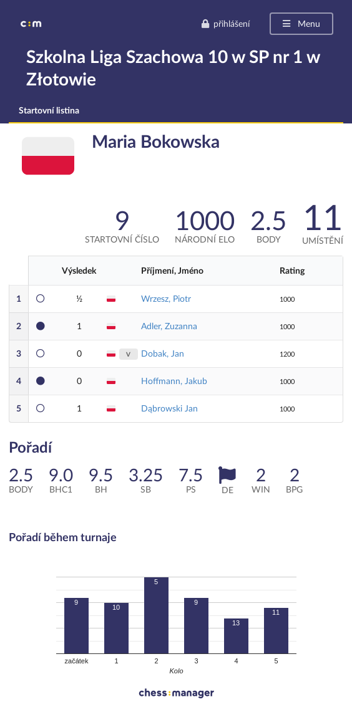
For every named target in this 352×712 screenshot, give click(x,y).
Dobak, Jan (162, 353)
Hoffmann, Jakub (174, 380)
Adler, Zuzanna (169, 325)
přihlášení (225, 23)
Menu (300, 23)
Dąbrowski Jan (169, 408)
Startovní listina (49, 110)
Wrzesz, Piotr (166, 298)
